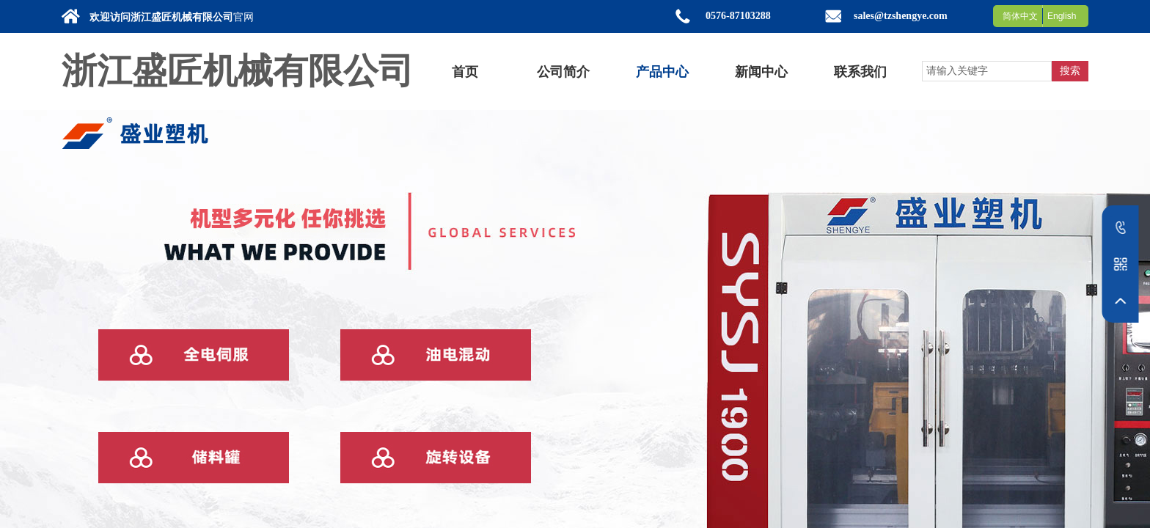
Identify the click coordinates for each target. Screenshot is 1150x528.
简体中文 (1020, 16)
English (1061, 16)
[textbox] (987, 71)
